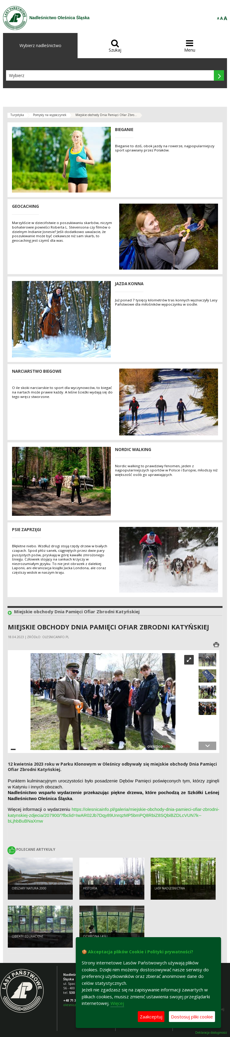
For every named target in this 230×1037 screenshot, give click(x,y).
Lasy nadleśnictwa (170, 888)
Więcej (117, 1003)
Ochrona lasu (95, 936)
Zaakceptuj (151, 1017)
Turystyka (17, 115)
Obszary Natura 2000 (29, 888)
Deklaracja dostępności (211, 1032)
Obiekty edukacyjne (27, 936)
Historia (90, 888)
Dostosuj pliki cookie (192, 1017)
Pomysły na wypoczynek (49, 115)
